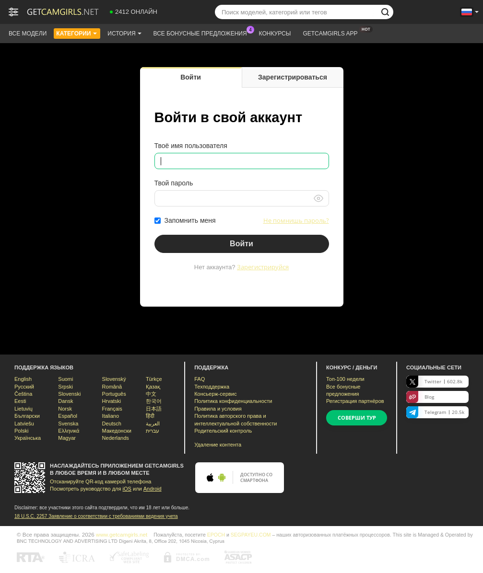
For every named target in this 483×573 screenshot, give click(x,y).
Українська (27, 438)
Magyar (67, 438)
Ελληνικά (68, 431)
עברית (152, 431)
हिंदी (150, 416)
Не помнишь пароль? (296, 220)
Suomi (65, 379)
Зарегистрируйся (263, 267)
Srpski (65, 387)
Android (152, 489)
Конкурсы (275, 33)
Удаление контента (217, 444)
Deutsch (111, 423)
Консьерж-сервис (215, 394)
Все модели (28, 33)
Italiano (110, 416)
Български (27, 416)
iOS (127, 489)
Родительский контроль (223, 431)
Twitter (434, 382)
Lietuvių (23, 409)
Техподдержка (211, 387)
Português (114, 394)
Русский (24, 387)
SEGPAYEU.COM (251, 535)
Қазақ (153, 387)
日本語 (154, 409)
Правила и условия (217, 409)
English (23, 379)
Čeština (23, 394)
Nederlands (115, 438)
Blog (420, 397)
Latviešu (24, 423)
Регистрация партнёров (355, 401)
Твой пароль (173, 183)
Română (112, 387)
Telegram (435, 412)
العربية (153, 423)
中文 (151, 394)
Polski (21, 431)
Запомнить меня (190, 220)
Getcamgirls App (332, 32)
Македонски (116, 431)
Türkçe (154, 379)
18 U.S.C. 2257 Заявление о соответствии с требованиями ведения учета (96, 516)
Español (67, 416)
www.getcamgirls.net (121, 534)
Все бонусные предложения (202, 32)
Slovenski (69, 394)
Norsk (65, 409)
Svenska (68, 423)
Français (112, 409)
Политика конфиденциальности (233, 401)
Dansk (65, 401)
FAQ (199, 379)
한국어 (154, 401)
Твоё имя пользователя (190, 145)
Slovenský (114, 379)
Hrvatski (111, 401)
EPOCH (216, 535)
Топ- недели (345, 379)
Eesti (20, 401)
